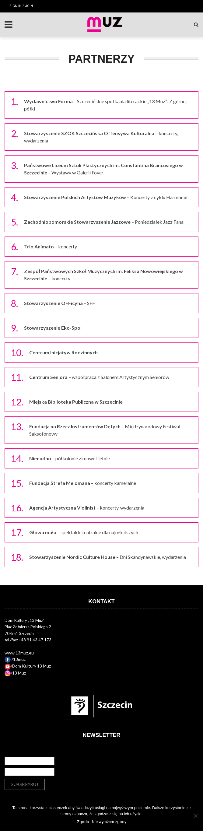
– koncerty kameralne (82, 483)
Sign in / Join (21, 6)
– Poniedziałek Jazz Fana (104, 222)
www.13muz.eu (19, 652)
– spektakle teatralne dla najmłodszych (83, 532)
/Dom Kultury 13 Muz (28, 665)
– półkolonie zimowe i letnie (69, 458)
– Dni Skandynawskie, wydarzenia (107, 557)
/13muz (15, 659)
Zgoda (83, 821)
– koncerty (50, 246)
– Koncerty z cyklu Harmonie (105, 197)
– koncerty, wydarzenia (86, 507)
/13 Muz (15, 672)
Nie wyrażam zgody (109, 821)
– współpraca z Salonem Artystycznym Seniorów (99, 377)
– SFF (59, 303)
